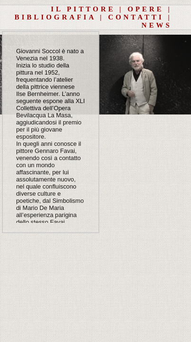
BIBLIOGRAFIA (55, 17)
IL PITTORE (83, 9)
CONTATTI (135, 17)
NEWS (157, 25)
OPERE (145, 9)
